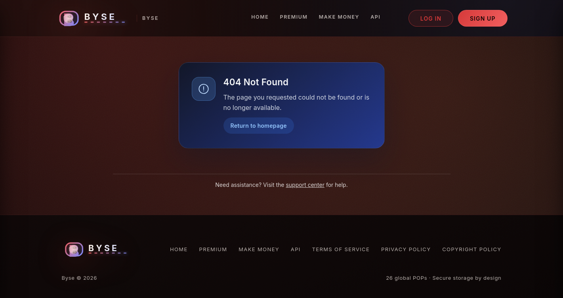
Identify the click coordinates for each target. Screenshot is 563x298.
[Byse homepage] (107, 18)
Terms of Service (341, 249)
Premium (294, 17)
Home (260, 17)
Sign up (483, 18)
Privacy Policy (406, 249)
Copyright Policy (471, 249)
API (375, 17)
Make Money (339, 17)
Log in (431, 18)
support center (305, 184)
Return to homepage (259, 125)
